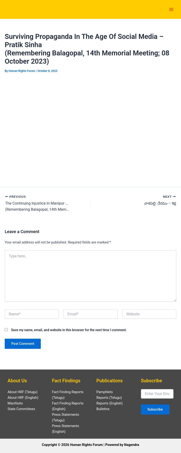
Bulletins (103, 409)
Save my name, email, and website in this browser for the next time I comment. (69, 330)
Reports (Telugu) (109, 397)
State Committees (21, 409)
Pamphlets (104, 392)
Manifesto (15, 403)
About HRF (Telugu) (22, 392)
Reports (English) (109, 403)
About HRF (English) (23, 397)
